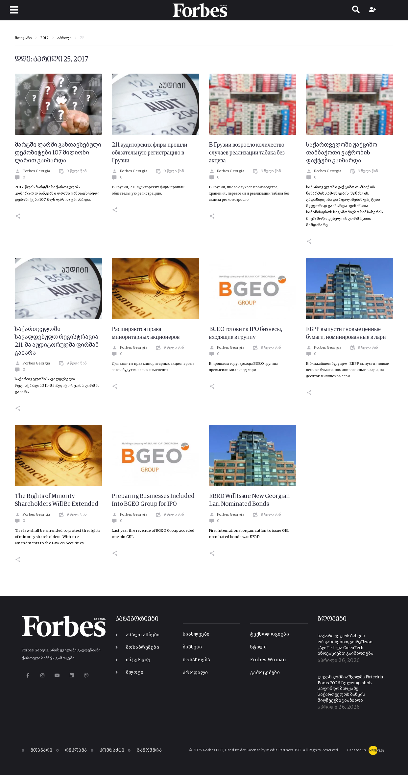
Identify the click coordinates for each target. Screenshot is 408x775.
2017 (44, 38)
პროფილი (195, 672)
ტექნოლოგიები (269, 634)
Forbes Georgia (32, 171)
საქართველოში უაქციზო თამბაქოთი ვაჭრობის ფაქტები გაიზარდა (341, 153)
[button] (14, 10)
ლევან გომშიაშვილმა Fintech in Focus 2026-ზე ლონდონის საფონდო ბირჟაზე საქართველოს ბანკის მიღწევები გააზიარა (350, 689)
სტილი (258, 647)
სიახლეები (196, 634)
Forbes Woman (268, 659)
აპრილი (64, 38)
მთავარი (23, 38)
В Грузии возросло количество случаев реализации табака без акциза (247, 153)
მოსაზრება (196, 659)
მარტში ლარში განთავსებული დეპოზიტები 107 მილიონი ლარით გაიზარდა (58, 153)
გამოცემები (265, 672)
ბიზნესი (192, 647)
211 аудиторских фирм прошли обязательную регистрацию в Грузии (149, 153)
